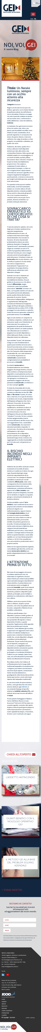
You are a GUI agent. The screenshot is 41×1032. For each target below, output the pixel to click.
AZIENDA (4, 1001)
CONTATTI (4, 1015)
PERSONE (4, 1008)
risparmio (14, 643)
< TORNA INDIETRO (12, 889)
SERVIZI (4, 1004)
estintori (24, 687)
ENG (31, 19)
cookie (27, 1017)
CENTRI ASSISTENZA (7, 1010)
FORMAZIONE (5, 1013)
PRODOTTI (4, 1006)
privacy (33, 1017)
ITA (35, 19)
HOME (3, 999)
